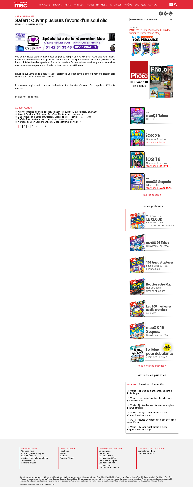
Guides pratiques (152, 205)
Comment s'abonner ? (107, 463)
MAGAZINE (45, 4)
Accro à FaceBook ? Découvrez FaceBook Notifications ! (40, 114)
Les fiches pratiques (106, 456)
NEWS (68, 4)
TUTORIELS (116, 4)
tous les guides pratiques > (152, 365)
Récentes (131, 383)
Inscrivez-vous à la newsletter (32, 454)
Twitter (62, 449)
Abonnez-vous (26, 447)
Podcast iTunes (65, 454)
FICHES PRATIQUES (97, 4)
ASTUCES (79, 4)
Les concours (104, 461)
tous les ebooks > (152, 194)
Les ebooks (103, 449)
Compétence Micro (145, 449)
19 (44, 125)
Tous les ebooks (27, 451)
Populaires (145, 383)
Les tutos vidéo (104, 451)
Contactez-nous (27, 456)
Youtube (63, 451)
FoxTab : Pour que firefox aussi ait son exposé (36, 118)
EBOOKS (57, 4)
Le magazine (103, 447)
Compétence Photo (145, 447)
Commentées (159, 383)
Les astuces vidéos (106, 454)
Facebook (63, 447)
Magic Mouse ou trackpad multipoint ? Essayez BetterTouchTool (44, 116)
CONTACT (153, 4)
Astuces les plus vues (152, 374)
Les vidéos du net (105, 459)
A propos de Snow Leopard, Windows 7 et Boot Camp (39, 120)
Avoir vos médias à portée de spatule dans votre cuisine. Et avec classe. (48, 112)
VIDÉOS (128, 4)
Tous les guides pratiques (30, 449)
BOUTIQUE (140, 4)
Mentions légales (27, 459)
